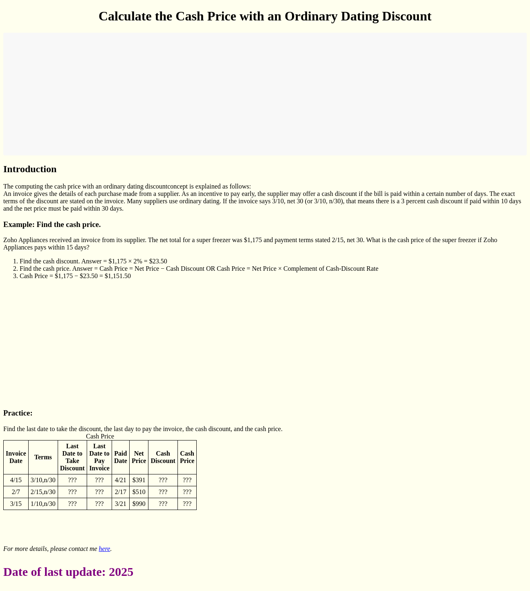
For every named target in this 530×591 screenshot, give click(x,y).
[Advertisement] (252, 94)
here (104, 548)
